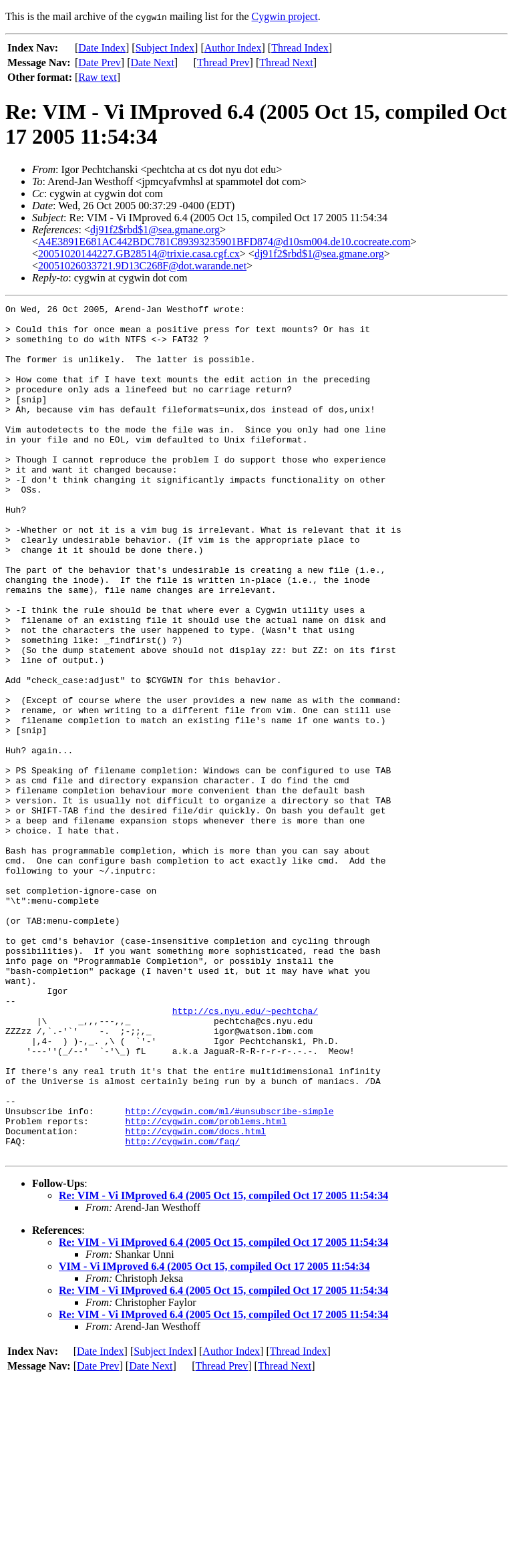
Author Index (233, 47)
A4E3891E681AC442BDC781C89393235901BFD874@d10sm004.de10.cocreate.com (224, 241)
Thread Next (286, 62)
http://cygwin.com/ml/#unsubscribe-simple (229, 1273)
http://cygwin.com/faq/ (182, 1309)
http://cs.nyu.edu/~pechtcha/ (245, 1153)
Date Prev (99, 62)
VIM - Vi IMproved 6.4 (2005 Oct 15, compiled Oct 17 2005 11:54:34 (214, 1436)
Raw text (97, 77)
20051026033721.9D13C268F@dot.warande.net (142, 265)
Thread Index (300, 47)
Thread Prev (223, 62)
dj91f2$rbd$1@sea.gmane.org (155, 229)
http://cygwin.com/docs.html (195, 1297)
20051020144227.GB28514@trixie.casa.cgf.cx (139, 253)
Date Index (102, 47)
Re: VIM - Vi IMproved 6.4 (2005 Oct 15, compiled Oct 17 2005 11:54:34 (223, 1366)
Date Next (152, 62)
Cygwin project (285, 16)
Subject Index (165, 47)
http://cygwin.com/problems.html (206, 1285)
